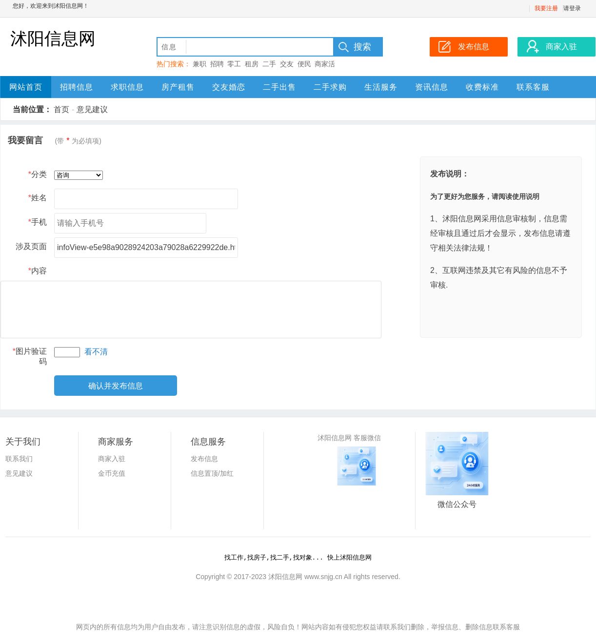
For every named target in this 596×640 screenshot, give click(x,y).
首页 (61, 109)
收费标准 (482, 87)
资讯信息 (431, 87)
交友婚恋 (228, 87)
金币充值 (111, 473)
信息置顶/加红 (212, 473)
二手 (269, 64)
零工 (234, 64)
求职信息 (127, 87)
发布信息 (204, 459)
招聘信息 (76, 87)
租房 (251, 64)
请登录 (572, 8)
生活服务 (380, 87)
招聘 (217, 64)
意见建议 (92, 109)
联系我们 (19, 459)
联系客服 (533, 87)
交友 (287, 64)
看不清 (96, 352)
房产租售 (178, 87)
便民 (304, 64)
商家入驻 (111, 459)
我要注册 (546, 8)
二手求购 (330, 87)
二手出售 (279, 87)
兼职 (199, 64)
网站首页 (25, 87)
